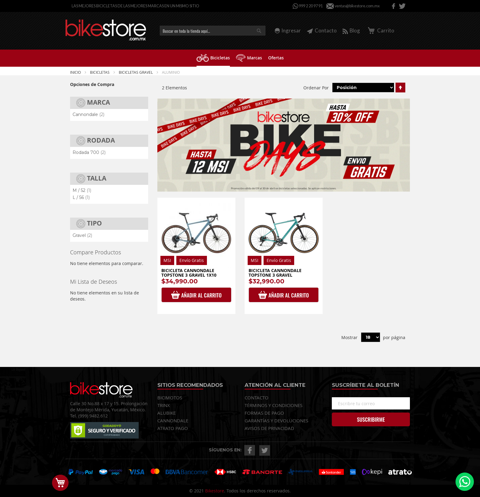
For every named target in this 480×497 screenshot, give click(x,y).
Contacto (322, 30)
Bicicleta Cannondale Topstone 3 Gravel (275, 273)
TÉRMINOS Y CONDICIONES (273, 405)
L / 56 (81, 197)
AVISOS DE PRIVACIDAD (269, 428)
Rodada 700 (89, 152)
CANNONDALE (172, 420)
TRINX (163, 405)
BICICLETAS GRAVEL (136, 72)
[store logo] (106, 30)
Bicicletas (100, 72)
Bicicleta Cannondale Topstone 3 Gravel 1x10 (188, 273)
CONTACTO (256, 397)
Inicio (76, 72)
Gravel (82, 235)
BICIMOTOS (169, 397)
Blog (351, 30)
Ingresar (291, 30)
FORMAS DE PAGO (264, 413)
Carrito (380, 30)
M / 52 (82, 190)
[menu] (240, 58)
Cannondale (88, 114)
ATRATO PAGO (172, 428)
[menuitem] (213, 58)
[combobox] (212, 31)
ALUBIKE (166, 413)
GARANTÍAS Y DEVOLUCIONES (276, 420)
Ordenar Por (316, 87)
